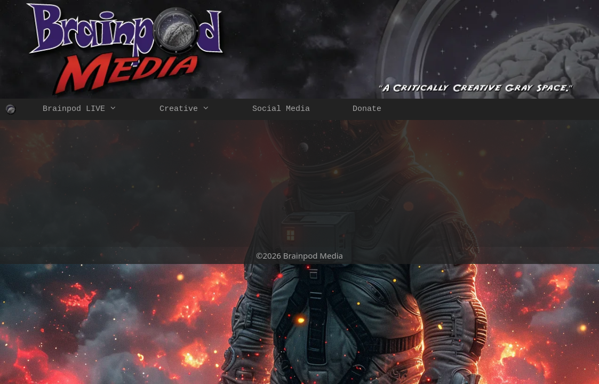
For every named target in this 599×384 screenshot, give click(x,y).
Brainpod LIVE (90, 109)
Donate (367, 109)
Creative (195, 109)
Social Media (281, 109)
